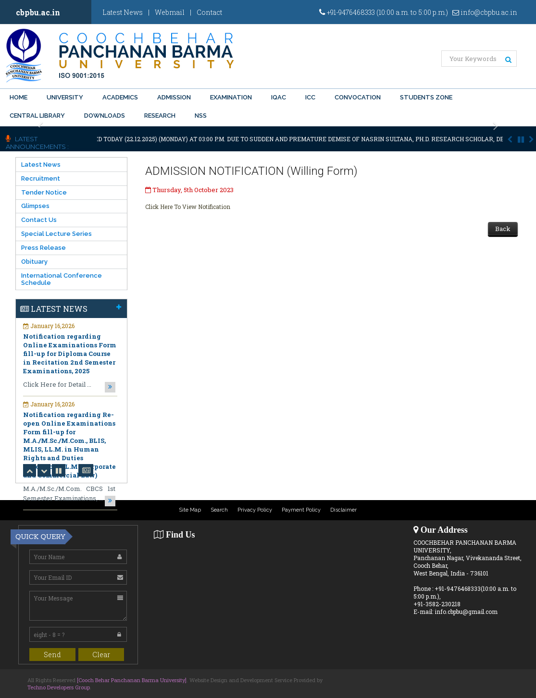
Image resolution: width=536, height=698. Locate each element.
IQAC (278, 97)
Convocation (358, 97)
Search (219, 510)
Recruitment (40, 178)
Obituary (34, 261)
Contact (209, 12)
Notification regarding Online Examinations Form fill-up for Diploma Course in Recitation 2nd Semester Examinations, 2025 (69, 353)
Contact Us (39, 219)
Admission (174, 97)
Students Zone (426, 97)
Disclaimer (343, 510)
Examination (231, 97)
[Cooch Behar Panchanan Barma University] (132, 680)
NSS (201, 115)
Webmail (170, 12)
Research (159, 115)
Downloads (104, 115)
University (65, 97)
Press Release (43, 247)
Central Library (37, 115)
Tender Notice (44, 192)
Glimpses (35, 205)
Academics (120, 97)
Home (18, 97)
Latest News (122, 12)
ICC (310, 97)
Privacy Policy (254, 510)
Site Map (190, 510)
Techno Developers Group (58, 687)
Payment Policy (301, 510)
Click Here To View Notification (187, 206)
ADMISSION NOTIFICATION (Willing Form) (251, 171)
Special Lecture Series (56, 233)
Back (503, 228)
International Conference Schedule (61, 279)
